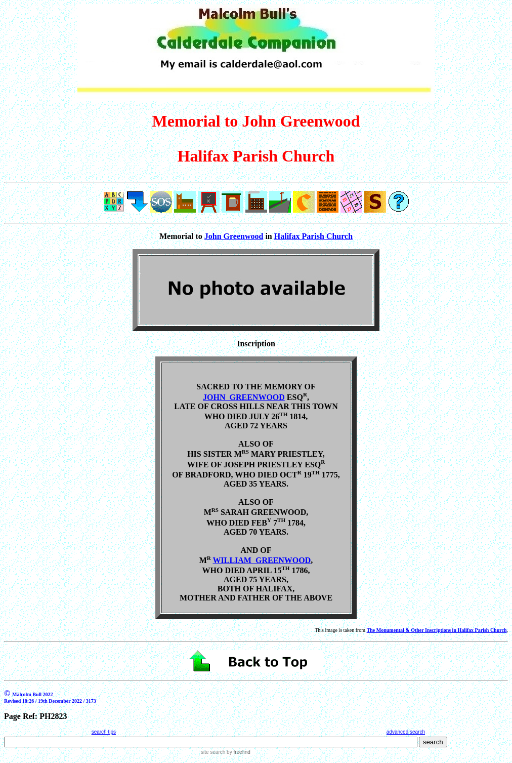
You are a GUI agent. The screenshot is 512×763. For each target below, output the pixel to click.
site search (213, 752)
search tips (104, 732)
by (237, 752)
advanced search (406, 732)
